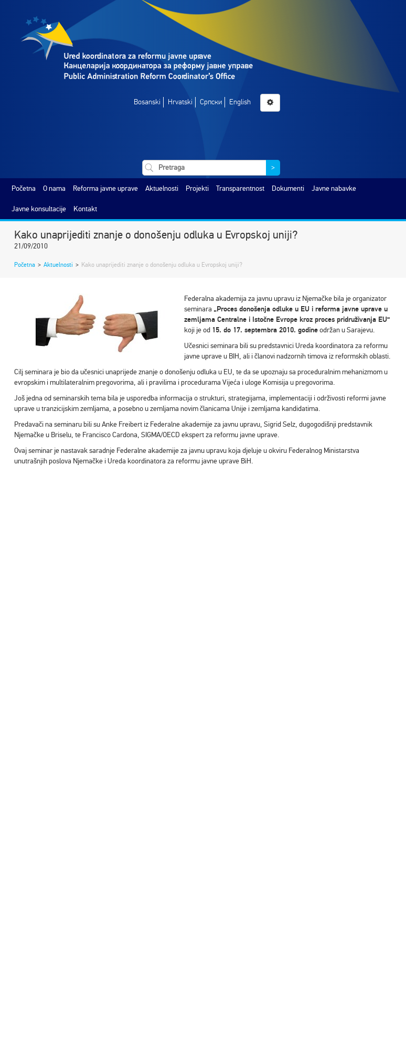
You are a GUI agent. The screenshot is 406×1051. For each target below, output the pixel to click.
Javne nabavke (334, 188)
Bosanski (147, 101)
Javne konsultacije (39, 208)
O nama (54, 188)
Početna (24, 188)
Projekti (197, 188)
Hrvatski (180, 101)
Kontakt (85, 208)
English (240, 101)
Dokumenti (288, 188)
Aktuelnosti (161, 188)
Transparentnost (240, 188)
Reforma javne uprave (105, 188)
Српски (211, 101)
